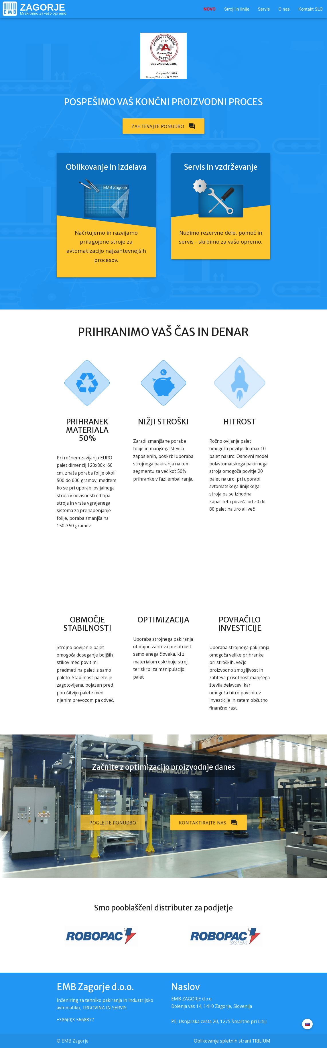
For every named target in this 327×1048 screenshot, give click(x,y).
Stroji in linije (236, 9)
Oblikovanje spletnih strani (222, 1041)
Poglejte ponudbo (112, 823)
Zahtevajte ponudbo (163, 126)
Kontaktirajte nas (208, 822)
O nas (284, 9)
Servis (264, 9)
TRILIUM (261, 1041)
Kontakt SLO (310, 9)
